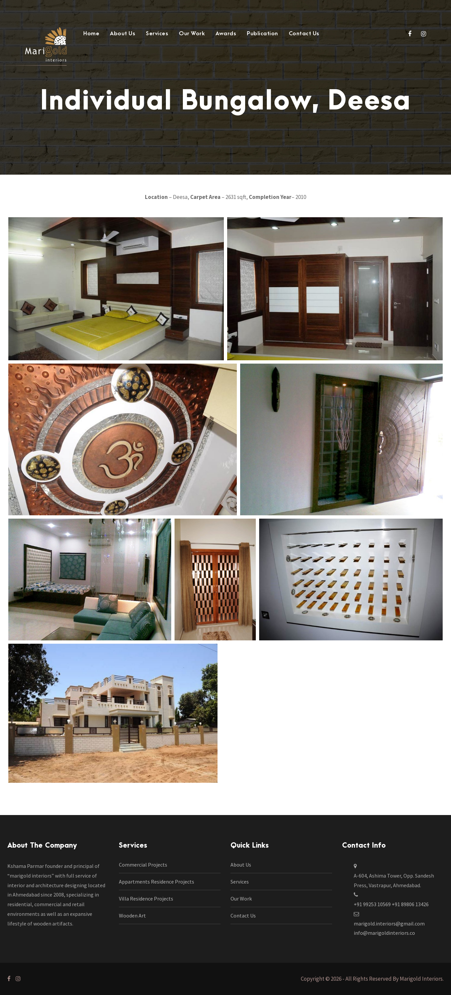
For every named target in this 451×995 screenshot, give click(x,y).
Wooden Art (132, 915)
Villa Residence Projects (146, 898)
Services (157, 34)
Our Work (192, 34)
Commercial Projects (143, 864)
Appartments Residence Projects (156, 881)
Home (91, 34)
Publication (262, 34)
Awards (226, 34)
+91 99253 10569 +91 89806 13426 (391, 904)
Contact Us (304, 34)
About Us (122, 34)
